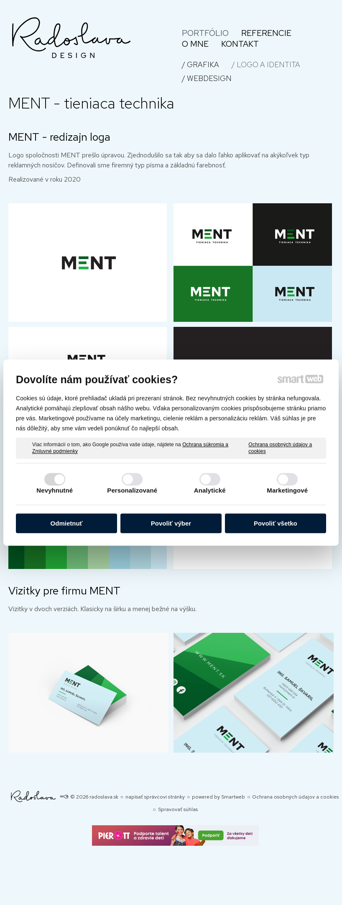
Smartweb (233, 797)
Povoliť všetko (275, 523)
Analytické (210, 490)
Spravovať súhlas (178, 809)
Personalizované (132, 490)
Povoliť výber (171, 523)
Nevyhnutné (54, 490)
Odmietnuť (67, 523)
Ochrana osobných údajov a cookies (280, 448)
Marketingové (287, 490)
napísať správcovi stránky (155, 797)
